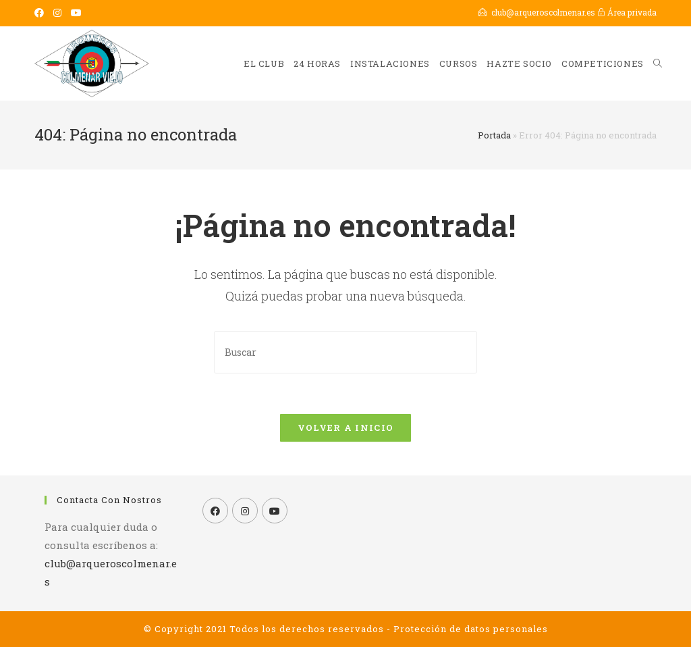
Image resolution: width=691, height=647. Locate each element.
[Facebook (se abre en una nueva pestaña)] (41, 13)
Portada (494, 135)
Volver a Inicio (346, 427)
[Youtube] (274, 510)
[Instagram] (245, 510)
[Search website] (657, 63)
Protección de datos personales (470, 629)
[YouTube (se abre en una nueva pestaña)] (76, 13)
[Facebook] (215, 510)
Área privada (627, 12)
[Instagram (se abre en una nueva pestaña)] (57, 13)
